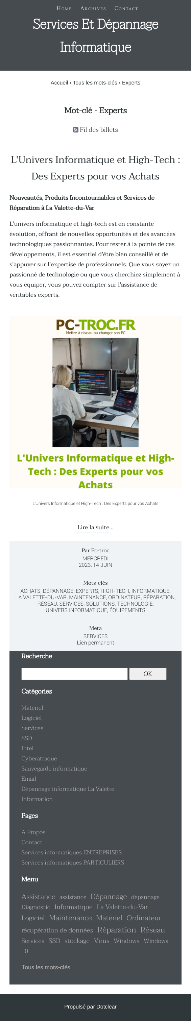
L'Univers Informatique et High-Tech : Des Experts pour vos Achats (95, 168)
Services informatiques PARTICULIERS (72, 863)
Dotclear (106, 1007)
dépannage (145, 897)
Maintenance (87, 597)
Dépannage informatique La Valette (67, 789)
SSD (26, 738)
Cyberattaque (39, 759)
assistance (72, 897)
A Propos (33, 832)
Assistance (38, 897)
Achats (31, 591)
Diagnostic (35, 907)
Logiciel (31, 718)
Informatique (151, 591)
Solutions (100, 604)
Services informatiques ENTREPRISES (71, 853)
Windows (126, 940)
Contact (31, 842)
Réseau (47, 604)
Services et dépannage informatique (95, 36)
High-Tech (114, 591)
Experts (87, 591)
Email (28, 779)
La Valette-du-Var (41, 597)
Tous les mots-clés (95, 83)
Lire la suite (93, 527)
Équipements (127, 610)
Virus (102, 941)
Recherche (36, 656)
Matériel (32, 708)
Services (71, 604)
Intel (27, 749)
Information (37, 799)
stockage (77, 941)
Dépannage (58, 591)
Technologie (134, 604)
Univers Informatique (76, 610)
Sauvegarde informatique (54, 769)
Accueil (59, 83)
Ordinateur (124, 597)
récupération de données (57, 930)
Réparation (158, 597)
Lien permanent (95, 642)
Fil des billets (99, 130)
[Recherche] (74, 674)
